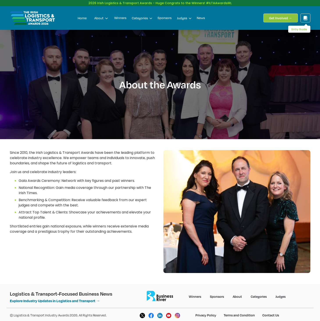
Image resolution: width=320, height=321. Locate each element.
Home (82, 14)
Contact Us (270, 312)
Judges (184, 14)
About (101, 14)
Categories (142, 14)
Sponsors (164, 14)
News (201, 14)
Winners (120, 14)
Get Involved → (280, 14)
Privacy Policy (205, 312)
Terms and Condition (239, 312)
